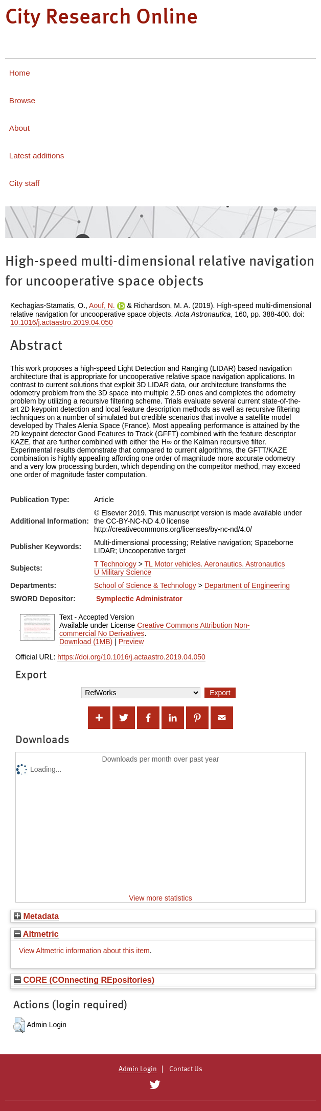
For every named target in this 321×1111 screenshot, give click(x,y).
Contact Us (185, 1069)
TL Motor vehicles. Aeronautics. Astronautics (214, 564)
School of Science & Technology (145, 585)
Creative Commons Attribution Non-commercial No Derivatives (154, 629)
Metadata (36, 915)
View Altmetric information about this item (84, 951)
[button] (19, 1025)
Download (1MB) (85, 641)
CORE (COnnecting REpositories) (84, 979)
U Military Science (122, 572)
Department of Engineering (247, 585)
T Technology (115, 564)
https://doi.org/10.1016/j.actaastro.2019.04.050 (131, 657)
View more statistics (160, 898)
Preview (131, 641)
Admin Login (138, 1069)
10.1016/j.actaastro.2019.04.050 (61, 322)
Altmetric (36, 933)
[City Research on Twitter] (155, 1085)
